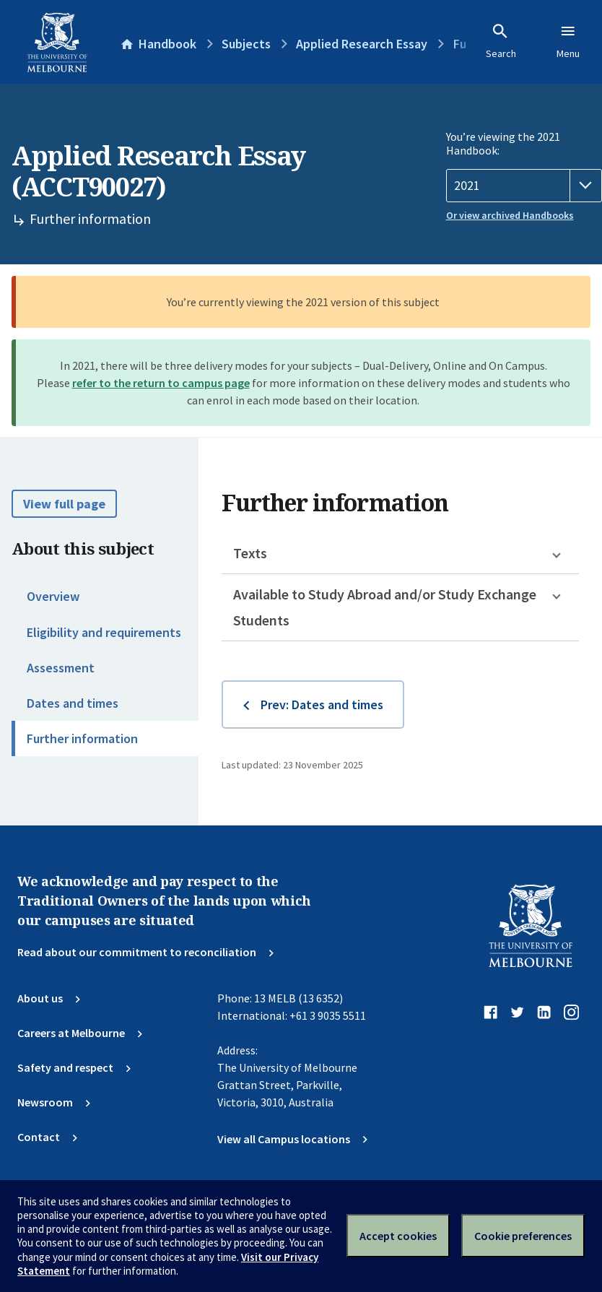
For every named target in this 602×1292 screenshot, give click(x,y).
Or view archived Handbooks (510, 215)
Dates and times (72, 703)
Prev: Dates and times (322, 704)
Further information (82, 738)
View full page (64, 503)
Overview (53, 596)
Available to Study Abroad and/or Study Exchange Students (384, 607)
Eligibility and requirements (104, 632)
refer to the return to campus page (161, 383)
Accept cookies (398, 1235)
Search (501, 41)
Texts (250, 553)
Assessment (61, 667)
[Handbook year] (524, 185)
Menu (568, 41)
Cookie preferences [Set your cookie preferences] (523, 1235)
